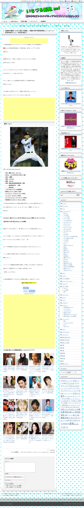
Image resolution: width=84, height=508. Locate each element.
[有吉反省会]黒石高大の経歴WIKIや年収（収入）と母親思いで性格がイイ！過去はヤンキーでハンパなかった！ (35, 393)
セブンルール (65, 295)
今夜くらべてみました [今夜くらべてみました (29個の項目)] (69, 409)
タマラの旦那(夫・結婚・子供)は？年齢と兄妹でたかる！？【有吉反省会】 (22, 437)
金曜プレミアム (67, 268)
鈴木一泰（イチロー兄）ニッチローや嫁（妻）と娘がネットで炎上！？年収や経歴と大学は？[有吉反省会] (9, 416)
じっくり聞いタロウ (68, 220)
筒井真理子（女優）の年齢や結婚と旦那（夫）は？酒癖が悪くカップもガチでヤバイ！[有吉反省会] (35, 439)
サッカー (65, 288)
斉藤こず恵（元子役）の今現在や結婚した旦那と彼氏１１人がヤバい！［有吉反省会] (22, 415)
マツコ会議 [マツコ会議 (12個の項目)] (64, 403)
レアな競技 (66, 290)
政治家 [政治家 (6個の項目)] (73, 412)
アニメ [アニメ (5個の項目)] (62, 388)
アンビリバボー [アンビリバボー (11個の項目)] (68, 388)
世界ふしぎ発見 (65, 342)
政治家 (63, 355)
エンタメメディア (66, 211)
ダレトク (65, 232)
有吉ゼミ (65, 254)
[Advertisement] (29, 40)
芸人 (63, 361)
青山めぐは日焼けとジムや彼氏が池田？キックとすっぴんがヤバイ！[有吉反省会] (48, 369)
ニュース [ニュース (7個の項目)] (72, 398)
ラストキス (66, 241)
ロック (65, 324)
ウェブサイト (8, 482)
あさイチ (65, 213)
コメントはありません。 (44, 452)
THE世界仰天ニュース (68, 307)
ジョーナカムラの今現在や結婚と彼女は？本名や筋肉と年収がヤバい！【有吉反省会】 (22, 392)
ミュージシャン (65, 319)
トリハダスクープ (67, 310)
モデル (63, 329)
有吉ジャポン (66, 252)
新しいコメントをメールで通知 (14, 487)
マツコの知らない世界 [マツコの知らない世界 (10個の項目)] (75, 400)
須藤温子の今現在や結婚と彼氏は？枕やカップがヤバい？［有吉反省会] (22, 368)
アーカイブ (63, 372)
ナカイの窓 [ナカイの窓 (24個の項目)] (66, 399)
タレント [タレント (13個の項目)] (75, 396)
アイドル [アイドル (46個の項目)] (70, 383)
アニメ (63, 208)
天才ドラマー (66, 326)
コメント (7, 461)
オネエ (63, 273)
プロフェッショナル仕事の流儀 (70, 236)
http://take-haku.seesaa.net (13, 169)
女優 (63, 350)
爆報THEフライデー (68, 263)
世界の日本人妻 (65, 340)
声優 (63, 348)
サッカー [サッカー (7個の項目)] (65, 393)
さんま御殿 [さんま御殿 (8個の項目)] (73, 380)
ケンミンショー (67, 225)
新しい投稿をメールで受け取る (14, 489)
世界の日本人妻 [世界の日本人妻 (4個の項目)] (76, 407)
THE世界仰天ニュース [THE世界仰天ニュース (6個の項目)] (65, 380)
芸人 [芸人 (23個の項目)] (71, 420)
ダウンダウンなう (67, 231)
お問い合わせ (14, 21)
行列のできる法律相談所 (69, 266)
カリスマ (64, 276)
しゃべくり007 (67, 218)
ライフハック (65, 334)
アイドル (64, 203)
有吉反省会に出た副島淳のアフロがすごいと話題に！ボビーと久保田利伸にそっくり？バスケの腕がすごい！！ (35, 370)
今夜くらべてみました (68, 245)
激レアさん (66, 261)
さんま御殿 (66, 215)
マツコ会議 (66, 239)
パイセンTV (65, 302)
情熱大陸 (65, 248)
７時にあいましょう (68, 270)
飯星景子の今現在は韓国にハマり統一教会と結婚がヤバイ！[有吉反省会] (48, 391)
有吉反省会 (52, 450)
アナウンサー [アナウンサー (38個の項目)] (74, 386)
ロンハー (65, 243)
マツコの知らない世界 (68, 238)
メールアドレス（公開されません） (13, 479)
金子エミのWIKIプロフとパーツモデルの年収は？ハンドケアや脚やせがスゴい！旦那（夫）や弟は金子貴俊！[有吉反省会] (9, 439)
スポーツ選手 (65, 286)
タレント (64, 297)
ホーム (5, 21)
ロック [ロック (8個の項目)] (63, 407)
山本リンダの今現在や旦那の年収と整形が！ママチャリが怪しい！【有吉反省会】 (48, 415)
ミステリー (64, 305)
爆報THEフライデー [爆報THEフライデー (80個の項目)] (70, 418)
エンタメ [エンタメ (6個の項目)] (74, 388)
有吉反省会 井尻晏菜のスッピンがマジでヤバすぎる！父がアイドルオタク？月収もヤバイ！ (48, 438)
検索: (62, 195)
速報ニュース (65, 363)
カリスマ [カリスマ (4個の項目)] (72, 390)
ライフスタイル (65, 332)
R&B (65, 321)
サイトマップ (34, 21)
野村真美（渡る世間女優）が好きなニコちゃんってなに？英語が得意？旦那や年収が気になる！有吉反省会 (9, 393)
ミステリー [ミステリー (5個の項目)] (69, 402)
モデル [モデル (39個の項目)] (65, 405)
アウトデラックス (67, 222)
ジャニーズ (64, 283)
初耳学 (65, 247)
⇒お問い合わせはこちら (70, 82)
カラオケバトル (67, 223)
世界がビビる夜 (67, 312)
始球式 (63, 353)
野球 (64, 291)
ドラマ (63, 300)
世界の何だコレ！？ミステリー (70, 314)
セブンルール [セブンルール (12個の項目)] (68, 396)
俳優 (63, 345)
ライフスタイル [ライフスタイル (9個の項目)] (72, 405)
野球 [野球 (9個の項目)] (67, 427)
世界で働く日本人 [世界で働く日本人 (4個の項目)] (69, 407)
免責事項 (43, 21)
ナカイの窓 (66, 234)
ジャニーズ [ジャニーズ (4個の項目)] (70, 393)
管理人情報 (24, 21)
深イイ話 (65, 259)
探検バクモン (66, 250)
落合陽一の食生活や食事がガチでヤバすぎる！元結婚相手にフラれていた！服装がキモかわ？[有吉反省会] (35, 416)
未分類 (63, 358)
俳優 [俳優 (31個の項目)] (78, 409)
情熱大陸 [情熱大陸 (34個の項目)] (68, 412)
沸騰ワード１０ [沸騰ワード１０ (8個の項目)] (69, 415)
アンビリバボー (67, 309)
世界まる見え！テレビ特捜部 (70, 316)
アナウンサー (65, 206)
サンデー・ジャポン (68, 227)
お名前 (6, 475)
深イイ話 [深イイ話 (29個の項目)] (76, 415)
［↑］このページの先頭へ (7, 505)
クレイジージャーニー (67, 281)
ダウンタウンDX (67, 229)
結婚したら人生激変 (68, 264)
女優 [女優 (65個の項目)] (62, 412)
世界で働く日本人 (66, 337)
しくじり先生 (66, 216)
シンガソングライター (68, 322)
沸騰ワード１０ (67, 257)
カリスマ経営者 (65, 278)
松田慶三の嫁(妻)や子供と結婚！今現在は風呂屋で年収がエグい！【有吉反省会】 (9, 369)
